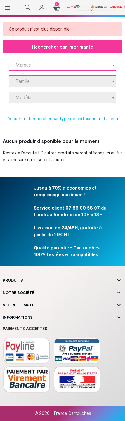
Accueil (14, 118)
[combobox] (62, 65)
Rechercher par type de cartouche (62, 118)
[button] (27, 7)
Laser (109, 118)
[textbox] (60, 65)
